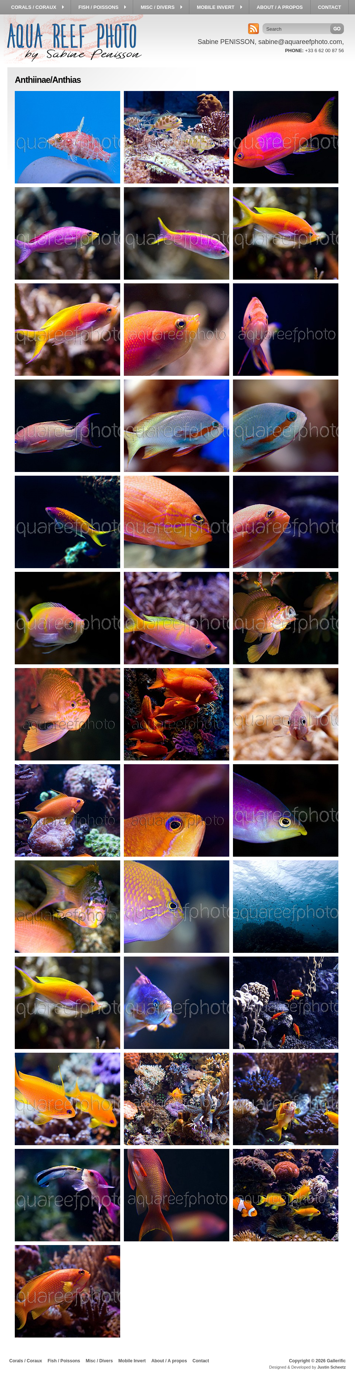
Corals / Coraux (25, 1360)
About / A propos (169, 1360)
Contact (201, 1360)
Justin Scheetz (331, 1367)
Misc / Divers (99, 1360)
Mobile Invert (132, 1360)
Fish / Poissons (64, 1360)
